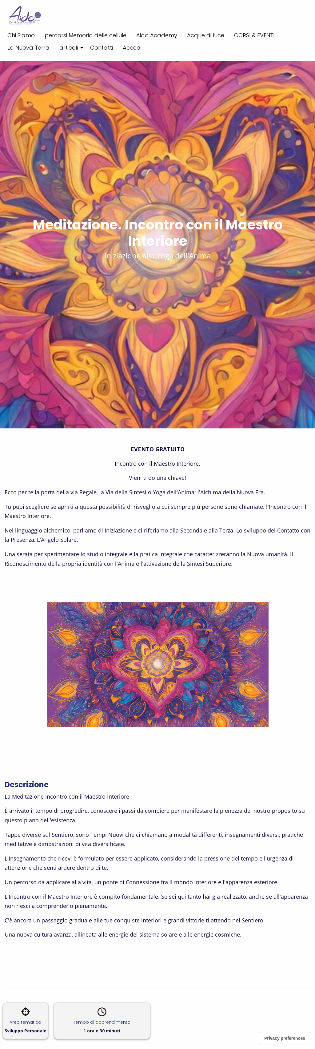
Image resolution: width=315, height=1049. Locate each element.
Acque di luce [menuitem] (205, 35)
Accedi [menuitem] (132, 47)
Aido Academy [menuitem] (156, 35)
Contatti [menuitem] (101, 47)
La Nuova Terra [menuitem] (28, 47)
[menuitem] (69, 48)
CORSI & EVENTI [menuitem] (254, 35)
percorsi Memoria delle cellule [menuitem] (85, 35)
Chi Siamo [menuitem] (21, 35)
